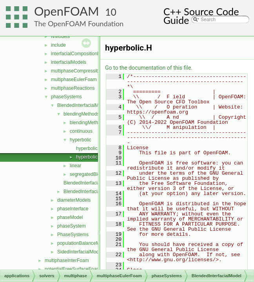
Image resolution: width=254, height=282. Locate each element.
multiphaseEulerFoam (74, 79)
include (58, 45)
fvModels (60, 36)
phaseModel (70, 217)
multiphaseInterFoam (67, 260)
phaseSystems (66, 96)
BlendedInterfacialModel (82, 105)
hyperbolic (80, 140)
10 (110, 12)
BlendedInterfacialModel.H (91, 191)
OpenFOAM (66, 11)
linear (75, 165)
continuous (81, 131)
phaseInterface (72, 209)
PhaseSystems (73, 234)
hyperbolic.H (89, 157)
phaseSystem (71, 226)
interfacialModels (68, 62)
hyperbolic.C (89, 148)
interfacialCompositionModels (81, 53)
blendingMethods (81, 114)
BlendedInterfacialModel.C (91, 183)
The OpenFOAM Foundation (78, 23)
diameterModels (74, 200)
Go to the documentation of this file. (148, 68)
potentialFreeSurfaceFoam (72, 269)
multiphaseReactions (72, 88)
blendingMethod (86, 122)
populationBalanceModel (83, 243)
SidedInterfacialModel (79, 252)
